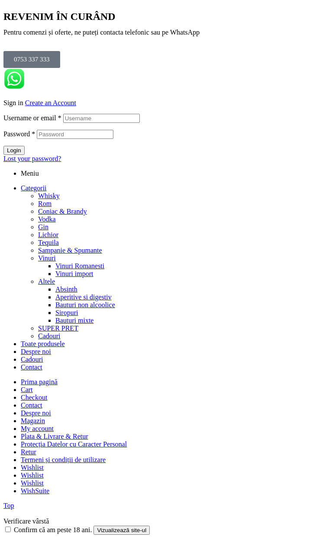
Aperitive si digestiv (83, 297)
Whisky (49, 195)
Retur (28, 452)
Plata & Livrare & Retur (54, 436)
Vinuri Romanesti (79, 266)
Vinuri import (74, 273)
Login (14, 150)
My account (37, 428)
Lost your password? (32, 158)
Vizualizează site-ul (121, 530)
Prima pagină (39, 381)
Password (19, 134)
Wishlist (32, 467)
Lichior (48, 234)
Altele (46, 281)
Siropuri (66, 312)
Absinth (66, 289)
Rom (45, 203)
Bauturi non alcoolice (85, 304)
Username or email (32, 118)
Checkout (34, 397)
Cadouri (49, 336)
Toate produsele (43, 343)
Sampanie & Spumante (70, 250)
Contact (31, 367)
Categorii (34, 188)
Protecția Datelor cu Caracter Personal (74, 444)
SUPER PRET (58, 328)
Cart (27, 389)
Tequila (48, 242)
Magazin (33, 420)
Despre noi (36, 351)
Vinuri (47, 258)
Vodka (47, 219)
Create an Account (50, 102)
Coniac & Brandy (62, 211)
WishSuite (35, 491)
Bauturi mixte (74, 320)
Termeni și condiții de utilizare (63, 459)
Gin (43, 227)
